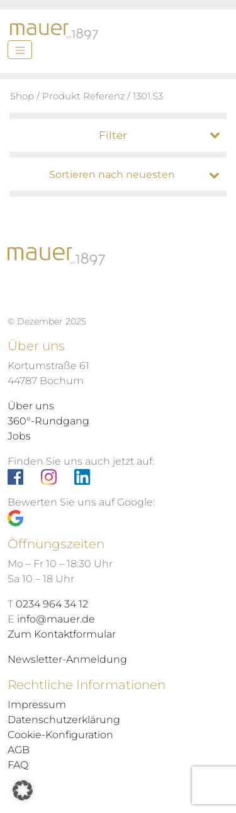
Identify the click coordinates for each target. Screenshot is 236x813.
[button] (22, 790)
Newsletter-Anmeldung (67, 659)
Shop (22, 96)
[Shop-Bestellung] (121, 174)
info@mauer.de (56, 619)
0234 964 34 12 (52, 604)
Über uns (31, 406)
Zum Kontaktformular (62, 634)
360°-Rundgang (48, 421)
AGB (19, 750)
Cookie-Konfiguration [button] (60, 735)
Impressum (37, 705)
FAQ (18, 765)
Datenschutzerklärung (64, 720)
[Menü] (20, 49)
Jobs (19, 436)
